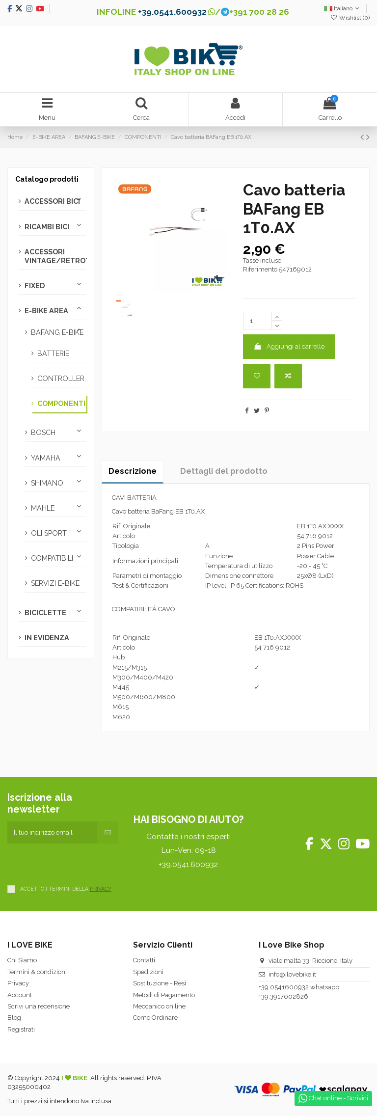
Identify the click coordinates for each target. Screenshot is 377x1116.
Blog (14, 1017)
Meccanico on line (159, 1006)
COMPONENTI (61, 404)
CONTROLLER (60, 378)
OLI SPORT (49, 533)
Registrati (21, 1029)
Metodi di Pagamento (164, 995)
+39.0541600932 (284, 987)
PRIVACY (100, 889)
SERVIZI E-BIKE (55, 583)
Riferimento (260, 269)
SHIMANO (47, 483)
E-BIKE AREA (46, 311)
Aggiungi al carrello (289, 346)
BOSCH (43, 432)
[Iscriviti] (107, 832)
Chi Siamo (22, 960)
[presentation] (82, 863)
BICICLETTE (45, 613)
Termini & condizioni (37, 972)
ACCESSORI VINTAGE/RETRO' (56, 256)
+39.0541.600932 (172, 12)
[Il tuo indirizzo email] (52, 832)
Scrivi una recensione (38, 1006)
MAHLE (42, 508)
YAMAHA (45, 458)
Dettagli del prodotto (224, 471)
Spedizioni (148, 972)
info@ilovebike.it (292, 974)
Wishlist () (350, 17)
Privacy (18, 983)
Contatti (144, 960)
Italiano (342, 8)
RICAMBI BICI (47, 227)
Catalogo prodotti (47, 179)
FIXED (35, 286)
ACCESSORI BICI (52, 201)
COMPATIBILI (52, 558)
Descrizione (132, 471)
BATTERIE (53, 353)
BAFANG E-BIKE (57, 332)
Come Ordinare (155, 1017)
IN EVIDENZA (47, 638)
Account (19, 995)
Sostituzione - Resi (159, 983)
